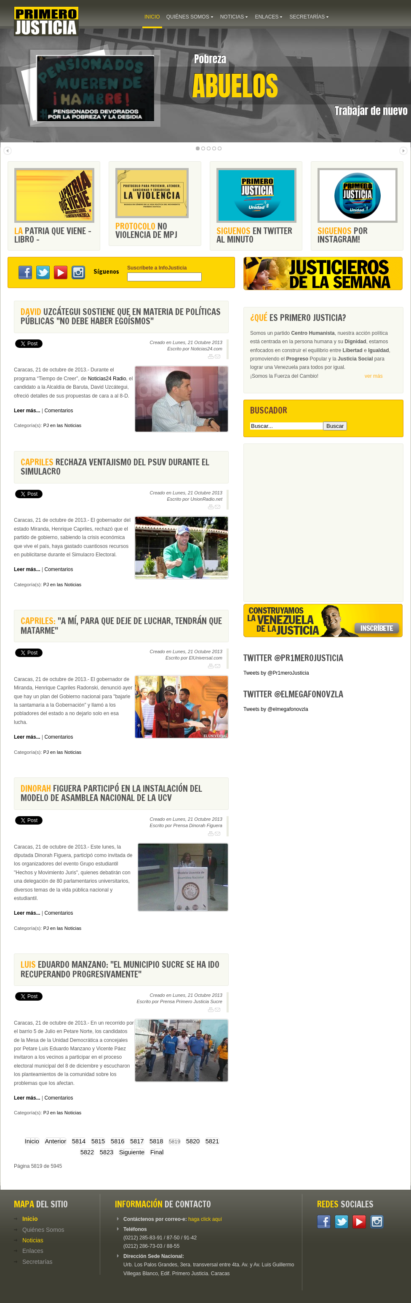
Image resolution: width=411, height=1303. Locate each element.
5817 (137, 1141)
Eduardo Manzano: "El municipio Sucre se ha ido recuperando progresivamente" (120, 969)
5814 (78, 1141)
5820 (193, 1141)
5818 (156, 1141)
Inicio (32, 1141)
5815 (98, 1141)
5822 (87, 1152)
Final (156, 1152)
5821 (212, 1141)
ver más (374, 376)
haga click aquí (205, 1219)
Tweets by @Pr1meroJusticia (276, 673)
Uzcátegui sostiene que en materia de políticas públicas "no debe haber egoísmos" (121, 316)
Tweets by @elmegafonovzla (275, 709)
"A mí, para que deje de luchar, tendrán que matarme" (121, 625)
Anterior (55, 1141)
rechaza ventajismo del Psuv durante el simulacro (115, 467)
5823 (106, 1152)
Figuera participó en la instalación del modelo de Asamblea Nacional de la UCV (111, 793)
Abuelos (235, 86)
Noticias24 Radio (107, 379)
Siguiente (131, 1152)
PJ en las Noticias (62, 425)
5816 (117, 1141)
